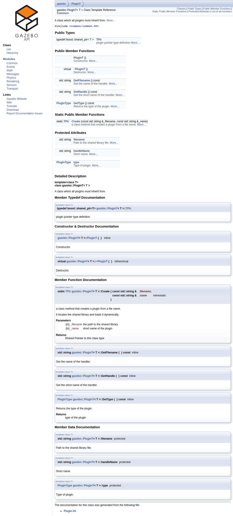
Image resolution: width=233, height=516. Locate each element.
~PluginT (79, 69)
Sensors (12, 85)
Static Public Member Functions (169, 11)
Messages (13, 74)
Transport (12, 88)
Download (13, 109)
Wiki (9, 102)
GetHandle (80, 92)
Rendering (13, 81)
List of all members (222, 11)
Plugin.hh (70, 511)
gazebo (61, 3)
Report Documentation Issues (25, 113)
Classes (181, 8)
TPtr (99, 40)
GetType (78, 103)
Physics (11, 77)
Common (12, 63)
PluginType (63, 103)
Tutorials (12, 106)
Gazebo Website (17, 98)
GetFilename (81, 81)
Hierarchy (12, 53)
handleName (81, 151)
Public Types (194, 8)
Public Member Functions (216, 8)
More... (110, 20)
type (76, 163)
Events (11, 66)
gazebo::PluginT (106, 209)
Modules (9, 59)
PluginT (76, 3)
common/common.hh (84, 27)
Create (76, 122)
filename (79, 140)
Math (10, 70)
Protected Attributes (199, 11)
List (9, 49)
